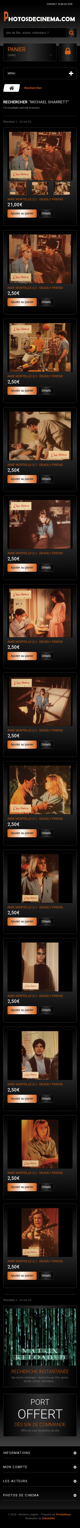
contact (52, 4)
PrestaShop (63, 1514)
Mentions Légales (29, 1514)
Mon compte (15, 1467)
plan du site (65, 4)
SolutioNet (48, 1518)
